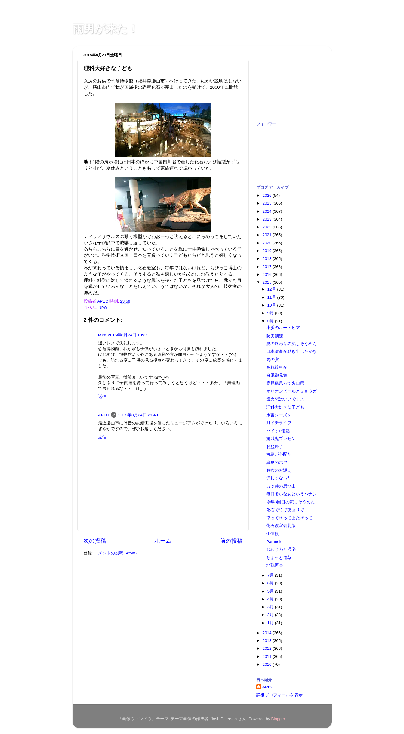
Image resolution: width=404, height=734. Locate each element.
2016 (267, 274)
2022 (267, 227)
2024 (267, 211)
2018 (267, 258)
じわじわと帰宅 (281, 549)
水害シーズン (278, 415)
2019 (267, 250)
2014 (267, 633)
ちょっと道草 (278, 557)
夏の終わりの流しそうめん (291, 343)
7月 (271, 575)
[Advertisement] (286, 81)
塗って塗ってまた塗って (289, 518)
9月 (271, 313)
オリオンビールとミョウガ (291, 391)
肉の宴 (272, 359)
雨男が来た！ (105, 29)
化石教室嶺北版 (281, 525)
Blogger (278, 719)
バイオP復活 (278, 431)
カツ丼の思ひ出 (281, 486)
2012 (267, 648)
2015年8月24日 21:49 (138, 415)
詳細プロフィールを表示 (279, 695)
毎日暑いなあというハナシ (291, 494)
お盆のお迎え (278, 470)
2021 (267, 235)
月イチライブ (278, 423)
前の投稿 (231, 541)
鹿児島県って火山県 (285, 383)
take (102, 335)
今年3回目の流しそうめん (290, 502)
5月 (271, 591)
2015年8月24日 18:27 (128, 335)
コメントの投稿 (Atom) (115, 553)
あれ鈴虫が (276, 367)
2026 (267, 195)
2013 (267, 640)
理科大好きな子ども (285, 407)
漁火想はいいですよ (285, 399)
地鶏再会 (274, 565)
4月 (271, 599)
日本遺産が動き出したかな (291, 351)
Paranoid (274, 541)
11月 (272, 297)
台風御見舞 (276, 375)
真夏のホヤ (276, 462)
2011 (267, 656)
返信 (102, 396)
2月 (271, 614)
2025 (267, 203)
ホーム (162, 541)
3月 (271, 607)
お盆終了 (274, 446)
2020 (267, 243)
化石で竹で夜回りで (285, 510)
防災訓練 (274, 336)
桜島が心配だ (278, 454)
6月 (271, 583)
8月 (271, 321)
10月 (272, 305)
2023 (267, 219)
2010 (267, 664)
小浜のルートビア (283, 327)
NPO (102, 307)
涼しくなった (278, 478)
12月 (272, 289)
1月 (271, 623)
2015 (267, 282)
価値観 (272, 534)
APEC (103, 415)
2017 (267, 266)
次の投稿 (94, 541)
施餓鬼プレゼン (281, 438)
